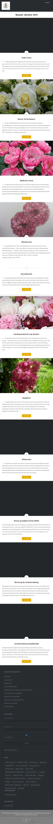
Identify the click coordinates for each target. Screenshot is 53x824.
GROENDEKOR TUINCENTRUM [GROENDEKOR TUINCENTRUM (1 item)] (14, 772)
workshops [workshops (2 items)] (21, 788)
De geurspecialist (9, 706)
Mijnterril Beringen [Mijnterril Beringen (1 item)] (30, 775)
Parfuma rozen (8, 680)
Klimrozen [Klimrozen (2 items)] (8, 775)
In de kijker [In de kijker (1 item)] (42, 772)
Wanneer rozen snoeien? (11, 703)
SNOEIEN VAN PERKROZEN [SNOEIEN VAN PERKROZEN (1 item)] (13, 785)
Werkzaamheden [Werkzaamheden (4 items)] (35, 785)
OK (26, 820)
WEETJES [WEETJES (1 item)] (26, 785)
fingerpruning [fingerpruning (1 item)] (19, 768)
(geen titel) (7, 676)
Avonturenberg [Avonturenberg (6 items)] (33, 762)
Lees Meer (26, 75)
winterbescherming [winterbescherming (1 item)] (10, 788)
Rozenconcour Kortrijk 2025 (12, 696)
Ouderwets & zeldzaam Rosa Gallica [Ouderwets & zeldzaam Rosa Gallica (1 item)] (15, 778)
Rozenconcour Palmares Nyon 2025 (13, 700)
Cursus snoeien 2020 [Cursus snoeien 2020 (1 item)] (21, 765)
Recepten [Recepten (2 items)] (7, 781)
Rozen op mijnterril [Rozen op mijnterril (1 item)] (31, 781)
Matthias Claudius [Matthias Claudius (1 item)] (18, 775)
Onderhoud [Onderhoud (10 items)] (41, 775)
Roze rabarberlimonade (10, 686)
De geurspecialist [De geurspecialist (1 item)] (34, 765)
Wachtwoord (7, 726)
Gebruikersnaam (8, 718)
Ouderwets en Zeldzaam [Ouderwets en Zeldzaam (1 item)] (34, 778)
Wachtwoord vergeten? (10, 750)
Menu (48, 2)
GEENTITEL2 (7, 683)
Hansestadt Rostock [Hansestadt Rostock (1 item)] (31, 772)
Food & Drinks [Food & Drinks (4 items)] (29, 768)
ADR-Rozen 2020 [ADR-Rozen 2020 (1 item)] (22, 762)
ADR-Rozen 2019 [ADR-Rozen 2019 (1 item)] (10, 762)
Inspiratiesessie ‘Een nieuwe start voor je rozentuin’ (18, 690)
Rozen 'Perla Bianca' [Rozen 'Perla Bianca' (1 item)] (18, 781)
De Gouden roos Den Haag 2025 (13, 693)
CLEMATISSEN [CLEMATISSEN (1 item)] (9, 765)
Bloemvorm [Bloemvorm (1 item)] (43, 762)
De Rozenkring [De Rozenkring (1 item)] (9, 768)
